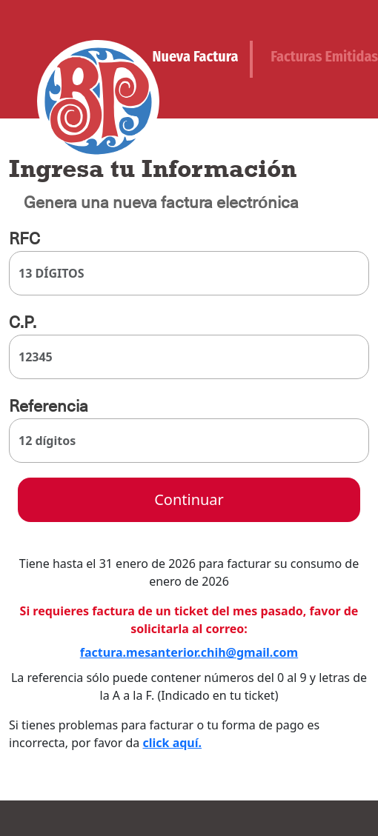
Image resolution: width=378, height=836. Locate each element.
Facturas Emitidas (324, 56)
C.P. (22, 322)
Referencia (48, 406)
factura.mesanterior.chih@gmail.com (189, 652)
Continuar (189, 499)
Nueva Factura (196, 56)
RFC (24, 239)
